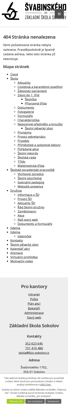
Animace (16, 253)
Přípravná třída (36, 103)
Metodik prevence (30, 186)
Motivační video (21, 261)
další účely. (45, 384)
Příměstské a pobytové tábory (39, 145)
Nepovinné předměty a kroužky (40, 124)
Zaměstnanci (27, 211)
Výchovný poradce (31, 174)
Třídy (21, 161)
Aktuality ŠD (26, 203)
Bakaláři (34, 308)
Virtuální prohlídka (24, 257)
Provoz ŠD (25, 199)
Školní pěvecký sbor (39, 128)
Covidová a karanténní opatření (40, 87)
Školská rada (27, 157)
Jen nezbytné (35, 401)
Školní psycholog (30, 178)
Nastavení (53, 401)
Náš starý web (28, 220)
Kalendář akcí (20, 249)
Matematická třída (31, 166)
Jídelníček (24, 236)
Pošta (34, 299)
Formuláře (25, 116)
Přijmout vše (15, 401)
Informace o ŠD (28, 195)
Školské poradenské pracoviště (32, 170)
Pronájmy (25, 132)
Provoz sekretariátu (32, 136)
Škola (14, 78)
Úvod (14, 74)
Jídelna (15, 228)
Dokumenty (26, 107)
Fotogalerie (26, 112)
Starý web (34, 317)
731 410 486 (34, 348)
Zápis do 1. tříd (28, 95)
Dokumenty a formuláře (35, 224)
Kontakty (16, 240)
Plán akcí (34, 303)
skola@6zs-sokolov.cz (34, 353)
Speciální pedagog (31, 182)
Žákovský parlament (32, 91)
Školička (31, 99)
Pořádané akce (28, 149)
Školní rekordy (28, 153)
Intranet (34, 294)
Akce (21, 215)
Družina (16, 190)
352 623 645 (34, 343)
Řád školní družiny (31, 207)
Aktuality (24, 83)
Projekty (23, 141)
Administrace (34, 313)
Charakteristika (29, 120)
